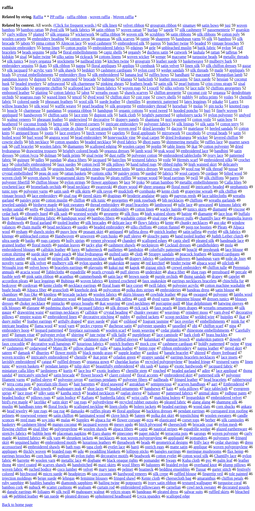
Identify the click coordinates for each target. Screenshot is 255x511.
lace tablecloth (216, 388)
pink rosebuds (145, 200)
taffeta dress (138, 231)
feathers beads (141, 83)
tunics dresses (147, 169)
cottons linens (110, 57)
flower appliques (104, 182)
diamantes (76, 146)
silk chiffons (214, 178)
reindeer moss (197, 312)
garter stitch (221, 469)
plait (114, 321)
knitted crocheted (122, 281)
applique (200, 447)
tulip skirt (82, 366)
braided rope (85, 209)
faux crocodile (13, 344)
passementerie (218, 30)
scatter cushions (59, 487)
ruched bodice (40, 469)
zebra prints (208, 97)
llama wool (44, 326)
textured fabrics (144, 160)
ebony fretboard (224, 353)
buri (207, 110)
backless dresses (159, 411)
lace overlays (70, 133)
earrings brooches (16, 456)
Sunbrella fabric (113, 397)
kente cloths (53, 285)
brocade (89, 79)
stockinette (65, 61)
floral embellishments (80, 52)
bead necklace (78, 187)
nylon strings (74, 182)
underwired (78, 119)
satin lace (115, 276)
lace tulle (197, 88)
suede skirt (39, 254)
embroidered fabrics (109, 48)
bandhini (221, 151)
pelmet (127, 469)
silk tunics (15, 61)
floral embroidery (115, 209)
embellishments (212, 321)
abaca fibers (77, 160)
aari (214, 384)
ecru (149, 420)
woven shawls (39, 178)
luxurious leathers (97, 442)
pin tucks (216, 106)
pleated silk (205, 240)
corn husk (44, 456)
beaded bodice (13, 397)
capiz (143, 429)
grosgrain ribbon (163, 25)
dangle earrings (19, 492)
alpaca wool (206, 263)
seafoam (84, 487)
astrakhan (136, 384)
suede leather (109, 101)
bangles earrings (168, 451)
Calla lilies (233, 182)
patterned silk (209, 375)
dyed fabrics (127, 142)
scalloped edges (154, 240)
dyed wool (96, 97)
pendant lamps (56, 366)
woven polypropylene (230, 447)
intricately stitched (33, 375)
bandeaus (144, 492)
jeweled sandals (14, 205)
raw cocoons (102, 474)
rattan (215, 52)
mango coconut (64, 424)
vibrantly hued (36, 214)
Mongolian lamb (229, 75)
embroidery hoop (15, 330)
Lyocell (153, 88)
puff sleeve (132, 236)
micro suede (52, 474)
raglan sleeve (131, 393)
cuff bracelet (24, 146)
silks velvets (174, 88)
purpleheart (141, 335)
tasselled (179, 326)
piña (53, 52)
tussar (233, 169)
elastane (33, 308)
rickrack (86, 57)
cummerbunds (90, 276)
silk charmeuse (83, 83)
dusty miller (11, 321)
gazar (246, 66)
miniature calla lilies (18, 370)
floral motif (180, 187)
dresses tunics (218, 299)
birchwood (28, 474)
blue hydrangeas (90, 254)
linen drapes (187, 308)
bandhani (182, 75)
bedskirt (88, 70)
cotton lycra (28, 155)
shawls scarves (136, 92)
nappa (80, 66)
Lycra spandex (148, 496)
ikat (194, 146)
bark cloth (192, 335)
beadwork (142, 456)
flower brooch (92, 375)
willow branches (15, 106)
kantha (118, 258)
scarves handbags (191, 384)
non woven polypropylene (141, 438)
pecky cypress (91, 326)
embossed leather (16, 92)
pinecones (125, 433)
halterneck (94, 249)
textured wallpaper (197, 483)
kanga (164, 366)
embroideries (170, 290)
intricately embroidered (49, 357)
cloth (139, 254)
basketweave (193, 61)
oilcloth (228, 263)
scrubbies (157, 34)
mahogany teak (69, 388)
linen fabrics (107, 88)
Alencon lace (71, 43)
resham (21, 231)
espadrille (78, 272)
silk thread (214, 169)
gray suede (96, 321)
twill (194, 178)
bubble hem (41, 433)
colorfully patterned (165, 249)
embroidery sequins (17, 66)
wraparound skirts (70, 178)
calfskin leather (53, 249)
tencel (77, 97)
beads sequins (33, 52)
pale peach (62, 254)
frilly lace (201, 442)
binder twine (181, 263)
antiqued (116, 231)
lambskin (135, 249)
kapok (134, 267)
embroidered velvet (226, 397)
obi (194, 326)
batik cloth (127, 115)
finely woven (226, 110)
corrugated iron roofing (229, 411)
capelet (234, 276)
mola (229, 245)
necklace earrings (82, 285)
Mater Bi (60, 348)
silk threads (199, 70)
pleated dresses (77, 496)
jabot (85, 92)
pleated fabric (175, 402)
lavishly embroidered (19, 362)
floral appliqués (143, 133)
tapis (164, 196)
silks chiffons (141, 227)
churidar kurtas (127, 362)
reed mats (28, 420)
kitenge (8, 236)
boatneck (146, 469)
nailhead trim (91, 61)
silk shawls (67, 70)
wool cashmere (100, 43)
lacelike (40, 402)
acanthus (66, 276)
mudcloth (125, 191)
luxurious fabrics (90, 344)
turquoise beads (204, 57)
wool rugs (172, 169)
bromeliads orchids (46, 187)
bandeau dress (198, 290)
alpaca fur (103, 420)
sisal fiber (41, 429)
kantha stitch (71, 393)
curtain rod (106, 487)
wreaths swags (107, 92)
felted (41, 299)
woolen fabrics (105, 294)
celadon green (124, 357)
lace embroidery (45, 196)
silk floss (132, 214)
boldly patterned (211, 344)
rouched (159, 370)
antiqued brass (27, 133)
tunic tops (10, 191)
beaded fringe (199, 362)
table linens (176, 146)
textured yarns (227, 362)
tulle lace (185, 205)
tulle (103, 348)
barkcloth (145, 79)
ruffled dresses (69, 362)
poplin (156, 146)
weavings (172, 312)
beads (145, 442)
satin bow (225, 119)
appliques (9, 451)
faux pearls (163, 308)
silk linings (185, 124)
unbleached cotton (34, 236)
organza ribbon (80, 110)
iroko (140, 182)
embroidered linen (62, 317)
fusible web (11, 276)
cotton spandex (67, 142)
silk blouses (11, 308)
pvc (208, 460)
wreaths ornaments (218, 308)
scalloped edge (178, 496)
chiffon (79, 200)
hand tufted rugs (143, 164)
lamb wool (143, 151)
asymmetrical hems (17, 339)
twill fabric (158, 285)
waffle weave (65, 106)
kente (169, 222)
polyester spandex (152, 326)
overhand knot (205, 465)
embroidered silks (218, 160)
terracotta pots (176, 433)
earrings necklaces (64, 312)
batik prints (71, 155)
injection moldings (17, 478)
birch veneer (96, 133)
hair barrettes (84, 384)
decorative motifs (114, 456)
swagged (200, 294)
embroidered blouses (18, 249)
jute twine (98, 335)
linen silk (192, 66)
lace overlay (184, 321)
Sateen (139, 415)
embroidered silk (131, 43)
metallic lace (71, 460)
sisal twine (94, 155)
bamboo (224, 39)
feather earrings (39, 321)
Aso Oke (30, 294)
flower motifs (66, 353)
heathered (9, 124)
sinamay (189, 25)
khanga (126, 79)
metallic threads (236, 57)
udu (81, 451)
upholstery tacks (189, 115)
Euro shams (101, 433)
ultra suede (10, 240)
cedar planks (171, 330)
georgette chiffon (48, 88)
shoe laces (95, 388)
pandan (56, 160)
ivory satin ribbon (162, 483)
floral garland (41, 222)
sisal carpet (150, 137)
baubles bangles (42, 483)
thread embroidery (105, 205)
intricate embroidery (122, 124)
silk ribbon (61, 66)
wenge (160, 57)
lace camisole (167, 335)
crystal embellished (17, 173)
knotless (50, 294)
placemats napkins (71, 433)
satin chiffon (63, 415)
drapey (217, 276)
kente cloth (170, 191)
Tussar (201, 469)
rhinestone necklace (91, 258)
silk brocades (95, 222)
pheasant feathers (59, 101)
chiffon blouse (47, 182)
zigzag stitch (155, 267)
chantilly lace (210, 218)
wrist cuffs (139, 397)
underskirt (153, 272)
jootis (49, 133)
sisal (23, 57)
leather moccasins (173, 79)
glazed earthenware (231, 429)
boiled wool (11, 137)
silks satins (65, 57)
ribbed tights (172, 164)
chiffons (196, 200)
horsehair (180, 106)
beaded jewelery (28, 83)
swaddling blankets (105, 451)
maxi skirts (107, 465)
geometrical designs (172, 442)
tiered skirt (233, 348)
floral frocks (58, 406)
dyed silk (57, 30)
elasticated (167, 420)
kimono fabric (230, 205)
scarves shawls (54, 465)
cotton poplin (76, 48)
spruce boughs (82, 303)
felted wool (233, 173)
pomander (152, 460)
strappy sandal (153, 357)
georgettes (120, 200)
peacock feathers (193, 254)
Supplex (82, 420)
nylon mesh (228, 424)
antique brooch (178, 339)
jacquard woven (95, 424)
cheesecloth (177, 424)
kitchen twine (118, 61)
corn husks (109, 236)
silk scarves (125, 39)
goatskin (242, 30)
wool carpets (189, 173)
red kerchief (155, 263)
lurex (75, 249)
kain (169, 388)
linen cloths (118, 406)
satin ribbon (105, 30)
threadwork (126, 442)
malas (65, 420)
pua (184, 294)
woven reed (127, 128)
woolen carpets (14, 39)
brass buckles (216, 335)
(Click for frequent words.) (75, 25)
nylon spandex (91, 263)
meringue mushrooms (204, 451)
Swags (171, 460)
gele (152, 48)
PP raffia (57, 17)
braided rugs (62, 451)
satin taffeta (192, 231)
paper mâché (149, 433)
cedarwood (38, 348)
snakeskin (116, 263)
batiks (30, 240)
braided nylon (177, 465)
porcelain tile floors (52, 384)
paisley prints (128, 173)
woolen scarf (116, 330)
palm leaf (224, 460)
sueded (150, 173)
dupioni (40, 79)
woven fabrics (91, 281)
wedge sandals (172, 70)
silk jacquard (17, 70)
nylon (226, 48)
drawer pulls (183, 218)
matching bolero (167, 397)
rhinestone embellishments (208, 330)
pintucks (58, 303)
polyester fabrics (157, 124)
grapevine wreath (199, 191)
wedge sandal (13, 209)
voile (167, 160)
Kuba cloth (191, 460)
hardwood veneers (132, 474)
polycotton (111, 290)
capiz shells (113, 52)
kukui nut (116, 267)
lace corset (134, 285)
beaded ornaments (124, 388)
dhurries (42, 353)
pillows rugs (41, 397)
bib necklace (39, 142)
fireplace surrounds (84, 330)
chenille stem (136, 370)
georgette (111, 214)
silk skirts (83, 191)
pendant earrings (191, 411)
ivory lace (215, 155)
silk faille (119, 335)
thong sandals (195, 276)
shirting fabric (44, 218)
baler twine (42, 57)
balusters (153, 465)
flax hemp (235, 451)
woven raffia (100, 17)
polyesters (221, 438)
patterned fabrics (179, 393)
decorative (101, 119)
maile (218, 70)
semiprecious (161, 384)
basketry (8, 424)
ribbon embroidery (176, 348)
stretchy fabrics (14, 433)
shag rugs (198, 272)
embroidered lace (194, 151)
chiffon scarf (213, 326)
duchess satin (157, 52)
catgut (47, 362)
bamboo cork (12, 487)
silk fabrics (232, 231)
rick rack (141, 308)
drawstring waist (30, 312)
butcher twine (178, 43)
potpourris (134, 483)
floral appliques (103, 66)
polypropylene (65, 429)
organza (219, 92)
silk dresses (119, 308)
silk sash (60, 214)
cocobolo (193, 133)
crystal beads (217, 133)
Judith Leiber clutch (227, 236)
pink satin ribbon (39, 276)
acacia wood (30, 272)
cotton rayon (80, 39)
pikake (217, 101)
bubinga (108, 79)
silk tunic (98, 200)
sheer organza (154, 187)
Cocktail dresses (178, 245)
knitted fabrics (29, 438)
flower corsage (129, 420)
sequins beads (63, 169)
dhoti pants (151, 142)
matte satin (179, 447)
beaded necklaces (101, 393)
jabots (25, 43)
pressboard (220, 272)
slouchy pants (158, 236)
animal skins (209, 393)
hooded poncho (186, 110)
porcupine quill (168, 303)
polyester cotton (144, 155)
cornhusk (147, 66)
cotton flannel (169, 227)
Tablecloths (55, 272)
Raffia (38, 17)
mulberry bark (220, 61)
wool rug (193, 169)
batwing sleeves (230, 303)
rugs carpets (50, 240)
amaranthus (206, 478)
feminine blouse (188, 299)
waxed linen (56, 97)
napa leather (123, 348)
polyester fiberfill (16, 182)
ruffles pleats (100, 411)
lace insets (229, 357)
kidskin (8, 57)
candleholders (208, 245)
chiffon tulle (217, 267)
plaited (38, 34)
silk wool (41, 106)
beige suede (47, 478)
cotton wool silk (195, 456)
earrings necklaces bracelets (194, 281)
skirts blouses (133, 294)
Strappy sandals (161, 254)
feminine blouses (94, 478)
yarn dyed (222, 312)
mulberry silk (62, 263)
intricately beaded (209, 187)
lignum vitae (25, 335)
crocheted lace (13, 187)
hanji (135, 447)
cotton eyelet (166, 456)
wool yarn (66, 326)
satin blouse (224, 290)
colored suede (28, 101)
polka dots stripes (140, 290)
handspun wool (74, 218)
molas (198, 106)
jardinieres (49, 370)
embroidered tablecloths (182, 155)
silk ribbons (206, 34)
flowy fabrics (148, 222)
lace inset (24, 393)
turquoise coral (230, 483)
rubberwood (242, 379)
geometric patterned (162, 101)
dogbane (94, 460)
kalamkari (152, 339)
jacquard (99, 160)
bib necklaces (173, 200)
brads (6, 75)
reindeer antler (13, 258)
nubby (125, 317)
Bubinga (67, 281)
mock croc (148, 344)
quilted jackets (147, 317)
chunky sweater (146, 312)
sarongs (200, 433)
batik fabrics (80, 30)
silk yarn (54, 438)
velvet (88, 469)
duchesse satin (120, 326)
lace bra (84, 370)
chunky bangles (56, 209)
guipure (23, 160)
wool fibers (131, 465)
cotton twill (91, 164)
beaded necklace (98, 142)
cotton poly (231, 34)
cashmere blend (33, 424)
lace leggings (44, 281)
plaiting (42, 92)
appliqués (237, 70)
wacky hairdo (171, 209)
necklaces (107, 438)
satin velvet (170, 66)
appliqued (10, 115)
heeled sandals (221, 128)
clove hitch (119, 415)
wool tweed (158, 110)
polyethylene (103, 402)
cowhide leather (163, 294)
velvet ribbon (133, 25)
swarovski (104, 187)
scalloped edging (103, 146)
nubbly (187, 97)
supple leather (130, 353)
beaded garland (184, 370)
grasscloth (61, 290)
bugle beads (11, 290)
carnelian (173, 487)
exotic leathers (108, 370)
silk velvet (38, 263)
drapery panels (127, 119)
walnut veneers (19, 119)
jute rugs (40, 411)
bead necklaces (59, 227)
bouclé (192, 249)
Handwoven (64, 236)
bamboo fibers (103, 218)
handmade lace (232, 240)
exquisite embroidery (19, 48)
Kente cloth (150, 478)
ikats (43, 66)
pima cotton (45, 43)
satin (237, 133)
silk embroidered (105, 75)
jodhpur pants (236, 393)
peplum (64, 456)
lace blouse (234, 249)
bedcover (9, 285)
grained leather (14, 245)
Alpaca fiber (37, 290)
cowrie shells (12, 142)
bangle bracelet (176, 353)
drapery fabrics (141, 258)
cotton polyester (216, 146)
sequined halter (27, 442)
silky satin (46, 393)
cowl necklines (138, 303)
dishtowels (15, 222)
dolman (50, 155)
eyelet (212, 231)
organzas (103, 39)
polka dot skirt (162, 415)
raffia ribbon (77, 17)
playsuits (95, 267)
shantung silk (226, 402)
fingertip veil (212, 474)
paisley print (30, 200)
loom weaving (143, 330)
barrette (23, 460)
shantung (152, 119)
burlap (152, 30)
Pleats (222, 227)
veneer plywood (103, 240)
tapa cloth (94, 447)
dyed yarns (161, 299)
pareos (155, 43)
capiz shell (181, 240)
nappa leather (208, 348)
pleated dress (167, 492)
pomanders (198, 438)
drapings (114, 196)
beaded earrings (174, 406)
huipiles (226, 317)
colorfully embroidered (32, 164)
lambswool (163, 205)
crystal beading (116, 312)
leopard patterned (49, 330)
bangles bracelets (95, 299)
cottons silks (102, 173)
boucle (12, 110)
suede (6, 128)
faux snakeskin (154, 281)
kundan (21, 218)
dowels (235, 339)
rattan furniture (19, 299)
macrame (179, 57)
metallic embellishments (199, 182)
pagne (135, 263)
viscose (239, 209)
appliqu (128, 66)
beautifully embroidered (115, 366)
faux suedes (66, 164)
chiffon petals (232, 478)
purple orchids (166, 276)
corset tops (190, 420)
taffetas (231, 52)
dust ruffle (117, 155)
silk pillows (115, 164)
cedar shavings (227, 442)
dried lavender (153, 128)
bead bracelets (215, 379)
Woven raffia (123, 17)
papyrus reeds (185, 196)
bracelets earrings (68, 267)
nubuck (35, 487)
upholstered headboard (113, 496)
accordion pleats (15, 281)
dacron (176, 128)
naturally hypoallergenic (58, 339)
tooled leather (68, 222)
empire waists (31, 317)
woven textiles (13, 357)
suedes (82, 227)
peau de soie (49, 173)
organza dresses (116, 151)
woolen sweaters (218, 415)
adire (206, 370)
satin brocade (64, 375)
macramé (202, 75)
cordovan (30, 285)
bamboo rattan (32, 30)
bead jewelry (17, 411)
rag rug (59, 411)
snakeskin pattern (210, 339)
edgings (136, 48)
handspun (105, 110)
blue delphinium (199, 303)
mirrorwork (171, 133)
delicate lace (122, 222)
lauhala (199, 52)
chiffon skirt (120, 97)
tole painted (238, 474)
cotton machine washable (225, 285)
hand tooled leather (190, 236)
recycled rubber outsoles (138, 402)
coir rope (143, 97)
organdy (134, 52)
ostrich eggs (154, 447)
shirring (77, 335)
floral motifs (42, 245)
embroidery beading (48, 39)
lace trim (81, 115)
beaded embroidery (109, 227)
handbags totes (31, 406)
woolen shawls (95, 429)
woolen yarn (45, 460)
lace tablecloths (214, 196)
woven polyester (225, 433)
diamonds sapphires (77, 483)
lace (127, 182)
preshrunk (211, 249)
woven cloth (12, 178)
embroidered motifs (61, 442)
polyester (220, 294)
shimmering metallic (182, 142)
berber (210, 420)
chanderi (129, 240)
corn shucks (225, 406)
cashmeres (15, 348)
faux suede (202, 79)
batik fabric (206, 48)
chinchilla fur (233, 281)
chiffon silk (37, 169)
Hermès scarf (187, 160)
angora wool (59, 137)
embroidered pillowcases (140, 487)
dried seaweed (112, 384)
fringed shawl (124, 478)
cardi (142, 299)
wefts (34, 209)
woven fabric (12, 469)
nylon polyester (220, 115)
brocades (22, 88)
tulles (39, 160)
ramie (144, 39)
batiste (187, 214)
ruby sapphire (13, 483)
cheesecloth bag (178, 478)
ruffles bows (159, 75)
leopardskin (195, 397)
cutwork (180, 52)
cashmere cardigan (177, 344)
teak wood (166, 151)
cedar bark (10, 214)
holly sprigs (75, 240)
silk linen (109, 25)
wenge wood (147, 178)
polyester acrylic (186, 285)
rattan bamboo (162, 182)
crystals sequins (14, 388)
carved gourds (101, 128)
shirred (199, 353)
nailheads (160, 379)
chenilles (133, 101)
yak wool (38, 258)
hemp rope (147, 348)
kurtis (67, 370)
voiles (228, 97)
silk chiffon (228, 191)
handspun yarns (188, 39)
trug (248, 344)
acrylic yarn (42, 70)
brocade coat (203, 424)
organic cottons (131, 110)
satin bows (210, 25)
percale (241, 272)
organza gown (98, 362)
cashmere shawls (121, 245)
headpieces (77, 474)
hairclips (119, 160)
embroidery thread (152, 106)
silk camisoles (232, 420)
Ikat (242, 317)
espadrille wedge (197, 429)
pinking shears (112, 83)
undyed (245, 115)
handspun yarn (208, 258)
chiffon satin (58, 115)
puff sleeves (129, 272)
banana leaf (134, 75)
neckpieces (150, 245)
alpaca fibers (123, 429)
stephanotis (239, 187)
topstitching (189, 415)
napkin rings (90, 169)
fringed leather (186, 379)
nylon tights (85, 456)
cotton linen (144, 209)
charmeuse (32, 110)
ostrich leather (165, 231)
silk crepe (160, 474)
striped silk (60, 258)
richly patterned (64, 79)
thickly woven (34, 451)
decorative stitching (98, 317)
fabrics (167, 173)
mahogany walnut (90, 492)
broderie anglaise (141, 196)
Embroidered (233, 384)
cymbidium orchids (32, 128)
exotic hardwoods (189, 366)
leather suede (166, 61)
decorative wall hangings (51, 344)
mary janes (107, 469)
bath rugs (73, 447)
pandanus (54, 110)
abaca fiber (176, 272)
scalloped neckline (89, 406)
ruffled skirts (219, 492)
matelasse (196, 128)
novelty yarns (13, 263)
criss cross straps (218, 83)
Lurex (234, 101)
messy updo (123, 424)
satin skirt (60, 402)
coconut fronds (35, 124)
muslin (7, 406)
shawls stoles (43, 231)
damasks (77, 411)
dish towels (42, 388)
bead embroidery (88, 137)
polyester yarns (36, 191)
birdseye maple (45, 205)
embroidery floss (72, 75)
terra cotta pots (19, 384)
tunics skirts (197, 209)
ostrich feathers (122, 344)
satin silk (165, 83)
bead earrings (174, 178)
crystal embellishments (35, 75)
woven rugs (131, 88)
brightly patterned (156, 115)
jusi (228, 25)
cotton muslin (57, 200)
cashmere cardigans (116, 70)
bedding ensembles (174, 469)
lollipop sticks (137, 451)
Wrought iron (12, 267)
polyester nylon (53, 335)
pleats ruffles (121, 178)
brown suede (139, 276)
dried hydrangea (178, 137)
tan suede (51, 496)
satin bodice (66, 397)
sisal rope (159, 218)
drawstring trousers (41, 151)
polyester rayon (70, 379)
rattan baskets (75, 173)
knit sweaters (73, 205)
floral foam (111, 285)
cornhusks (147, 191)
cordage (211, 173)
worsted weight (85, 214)
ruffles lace (214, 142)
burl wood (35, 137)
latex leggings (195, 101)
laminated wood (92, 415)
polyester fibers (135, 379)
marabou (98, 178)
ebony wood (127, 187)
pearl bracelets (137, 205)
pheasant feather (50, 119)
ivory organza (40, 61)
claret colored (120, 375)
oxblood (130, 321)
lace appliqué (226, 370)
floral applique (128, 411)
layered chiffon (226, 137)
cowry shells (166, 97)
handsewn (152, 388)
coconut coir (197, 92)
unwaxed (205, 205)
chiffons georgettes (226, 88)
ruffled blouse (185, 474)
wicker (202, 137)
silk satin (207, 124)
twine (234, 344)
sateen (7, 353)
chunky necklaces (194, 222)
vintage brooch (14, 196)
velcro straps (121, 492)
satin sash (61, 191)
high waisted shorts (160, 214)
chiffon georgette (167, 92)
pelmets (8, 415)
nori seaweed (175, 119)
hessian (222, 79)
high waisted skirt (203, 164)
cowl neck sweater (201, 487)
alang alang (201, 402)
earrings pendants (103, 379)
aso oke (220, 222)
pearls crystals (103, 272)
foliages (43, 492)
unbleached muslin (176, 48)
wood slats (201, 406)
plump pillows (234, 465)
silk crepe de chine (69, 128)
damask (24, 353)
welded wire (205, 317)
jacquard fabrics (91, 308)
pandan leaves (69, 245)
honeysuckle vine (122, 137)
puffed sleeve (41, 379)
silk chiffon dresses (221, 66)
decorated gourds (236, 487)
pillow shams (83, 348)
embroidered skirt (178, 375)
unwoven (87, 236)
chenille (80, 357)
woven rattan (131, 30)
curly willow (17, 34)
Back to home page (17, 505)
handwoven (33, 115)
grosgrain (142, 61)
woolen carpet (134, 146)
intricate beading (15, 326)
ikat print (100, 357)
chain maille (31, 227)
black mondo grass (98, 353)
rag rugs (80, 402)
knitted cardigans (226, 254)
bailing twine (109, 483)
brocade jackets (75, 294)
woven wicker (138, 57)
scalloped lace (79, 88)
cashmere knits (118, 169)
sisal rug (70, 196)
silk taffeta (123, 299)
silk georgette (120, 106)
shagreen (162, 39)
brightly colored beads (80, 151)
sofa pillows (188, 388)
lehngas (69, 478)
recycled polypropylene (164, 362)
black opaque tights (122, 460)
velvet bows (39, 267)
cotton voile (201, 119)
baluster (153, 393)
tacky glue (94, 245)
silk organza (59, 34)
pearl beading (93, 106)
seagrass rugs (30, 97)
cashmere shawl (96, 339)
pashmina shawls (59, 308)
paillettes (115, 249)
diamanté (220, 209)
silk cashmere (190, 30)
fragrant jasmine (156, 321)
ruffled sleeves (126, 339)
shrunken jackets (79, 438)
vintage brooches (225, 43)
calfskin (91, 312)
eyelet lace (116, 447)
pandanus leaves (15, 79)
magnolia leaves (240, 218)
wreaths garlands (222, 200)
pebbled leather (26, 496)
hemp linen (51, 48)
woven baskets (27, 366)
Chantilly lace (225, 456)
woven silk (135, 34)
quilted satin (119, 254)
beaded (200, 43)
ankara (246, 406)
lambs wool (243, 294)
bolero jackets (145, 406)
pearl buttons (189, 83)
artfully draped (70, 321)
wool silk (86, 101)
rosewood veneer (34, 415)
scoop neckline (177, 317)
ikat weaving (110, 303)
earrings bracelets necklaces (193, 357)
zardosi (152, 353)
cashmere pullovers (174, 258)
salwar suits (193, 492)
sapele (169, 30)
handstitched (82, 465)
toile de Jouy (236, 258)
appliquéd (176, 438)
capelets (118, 133)
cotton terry (229, 124)
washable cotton (133, 218)
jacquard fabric (221, 366)
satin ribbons (181, 34)
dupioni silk (103, 115)
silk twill (63, 492)
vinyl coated (27, 465)
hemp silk (61, 124)
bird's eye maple (15, 402)
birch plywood (150, 424)
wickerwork (84, 34)
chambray (10, 294)
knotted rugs (239, 106)
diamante (205, 214)
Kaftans (88, 397)
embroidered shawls (44, 447)
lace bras (225, 214)
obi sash (146, 366)
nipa (232, 326)
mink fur (238, 321)
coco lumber (67, 469)
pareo (234, 178)
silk (209, 39)
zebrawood (56, 83)
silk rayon (105, 191)
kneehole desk (86, 290)
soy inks (48, 420)
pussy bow (68, 231)
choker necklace (32, 303)
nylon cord (146, 70)
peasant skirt (93, 231)
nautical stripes (165, 429)
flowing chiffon (14, 429)
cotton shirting (13, 254)
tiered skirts (92, 196)
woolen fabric (51, 146)
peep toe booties (199, 227)
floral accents (147, 375)
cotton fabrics (65, 92)
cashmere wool (64, 299)
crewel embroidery (186, 267)
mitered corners (87, 124)
